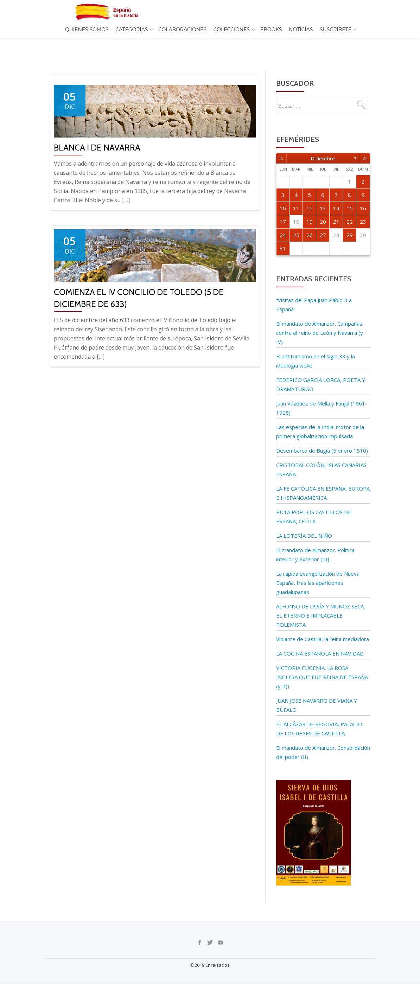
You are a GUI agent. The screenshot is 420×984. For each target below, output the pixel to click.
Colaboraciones (182, 29)
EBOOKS (271, 29)
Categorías (131, 29)
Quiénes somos (87, 29)
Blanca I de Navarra (97, 133)
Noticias (301, 29)
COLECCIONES (232, 29)
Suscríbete (335, 29)
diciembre (323, 143)
